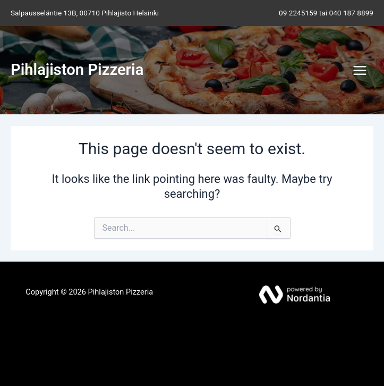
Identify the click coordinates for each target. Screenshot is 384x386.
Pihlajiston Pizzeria (77, 70)
